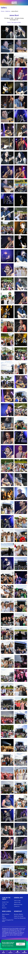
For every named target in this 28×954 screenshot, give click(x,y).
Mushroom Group (18, 904)
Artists (3, 905)
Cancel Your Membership (20, 918)
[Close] (24, 941)
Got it (20, 944)
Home (2, 11)
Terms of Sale (17, 900)
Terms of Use (17, 902)
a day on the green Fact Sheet (7, 920)
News (3, 916)
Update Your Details (18, 916)
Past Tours (4, 904)
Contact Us (16, 906)
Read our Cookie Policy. (7, 945)
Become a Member (18, 914)
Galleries (7, 11)
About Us (4, 907)
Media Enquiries (5, 914)
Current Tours (5, 902)
